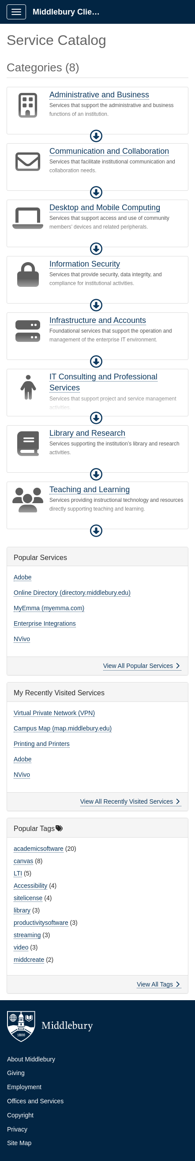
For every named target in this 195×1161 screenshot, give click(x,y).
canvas (23, 860)
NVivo (22, 638)
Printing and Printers (42, 743)
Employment (24, 1087)
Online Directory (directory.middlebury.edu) (72, 592)
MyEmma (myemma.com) (49, 608)
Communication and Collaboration (109, 151)
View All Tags (158, 984)
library (22, 910)
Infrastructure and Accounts (97, 320)
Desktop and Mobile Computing (104, 207)
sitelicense (28, 897)
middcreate (29, 959)
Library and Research (87, 433)
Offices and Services (35, 1101)
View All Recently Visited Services (130, 801)
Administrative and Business (99, 94)
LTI (18, 873)
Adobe (22, 577)
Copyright (20, 1115)
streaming (27, 934)
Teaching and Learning (89, 489)
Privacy (17, 1129)
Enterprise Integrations (45, 623)
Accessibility (30, 885)
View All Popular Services (141, 665)
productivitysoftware (41, 922)
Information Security (84, 264)
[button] (96, 136)
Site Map (19, 1142)
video (21, 947)
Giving (16, 1072)
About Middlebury (31, 1059)
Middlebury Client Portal (71, 11)
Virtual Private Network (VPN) (54, 712)
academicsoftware (39, 848)
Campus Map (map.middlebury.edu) (63, 728)
